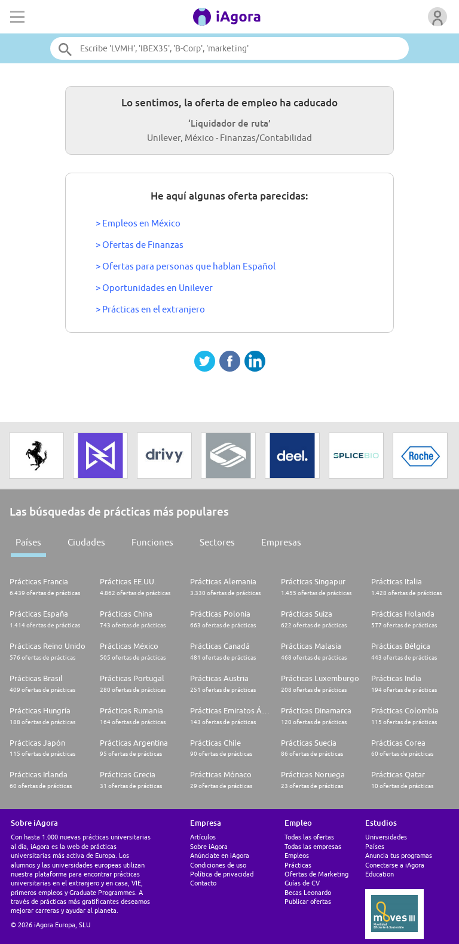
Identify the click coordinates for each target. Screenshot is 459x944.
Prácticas (297, 865)
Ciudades (86, 542)
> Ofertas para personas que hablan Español (186, 266)
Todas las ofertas (309, 837)
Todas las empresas (312, 846)
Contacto (203, 883)
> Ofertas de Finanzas (139, 245)
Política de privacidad (221, 874)
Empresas (281, 542)
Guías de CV (302, 883)
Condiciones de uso (218, 865)
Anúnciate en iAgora (219, 855)
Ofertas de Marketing (316, 874)
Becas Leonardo (307, 892)
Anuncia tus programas (398, 855)
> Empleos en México (138, 223)
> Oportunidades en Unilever (154, 288)
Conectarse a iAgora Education (394, 869)
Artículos (203, 837)
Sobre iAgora (209, 846)
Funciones (152, 542)
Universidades (386, 837)
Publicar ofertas (307, 901)
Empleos (296, 855)
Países (28, 542)
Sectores (217, 542)
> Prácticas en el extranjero (150, 309)
